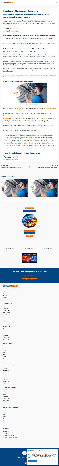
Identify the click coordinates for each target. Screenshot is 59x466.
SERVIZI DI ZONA (29, 235)
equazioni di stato (39, 135)
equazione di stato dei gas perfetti (18, 137)
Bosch (4, 350)
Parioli (4, 392)
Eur (3, 331)
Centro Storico (6, 390)
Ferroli (4, 354)
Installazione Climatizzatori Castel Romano (44, 166)
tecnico (53, 43)
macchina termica (21, 118)
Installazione (6, 310)
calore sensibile (30, 120)
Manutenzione (6, 312)
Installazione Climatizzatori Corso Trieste (13, 198)
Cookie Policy (40, 463)
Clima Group (29, 20)
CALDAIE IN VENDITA (29, 208)
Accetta (32, 461)
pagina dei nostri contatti (20, 108)
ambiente (48, 122)
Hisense (4, 416)
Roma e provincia (7, 337)
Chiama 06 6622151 (29, 275)
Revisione (5, 317)
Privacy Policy (45, 463)
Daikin (4, 352)
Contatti (5, 297)
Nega (42, 461)
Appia (4, 394)
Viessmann (5, 359)
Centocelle (5, 335)
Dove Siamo (5, 295)
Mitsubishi (5, 421)
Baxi (4, 348)
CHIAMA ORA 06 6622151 (29, 230)
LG (3, 418)
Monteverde (6, 333)
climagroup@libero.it (13, 31)
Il (8, 118)
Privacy (20, 460)
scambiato (8, 122)
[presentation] (14, 188)
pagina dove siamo (27, 110)
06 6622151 (14, 28)
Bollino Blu (5, 308)
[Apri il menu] (56, 2)
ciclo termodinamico (39, 125)
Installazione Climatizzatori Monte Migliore (43, 198)
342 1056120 (15, 30)
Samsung (5, 423)
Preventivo (33, 280)
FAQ (4, 293)
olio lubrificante (33, 140)
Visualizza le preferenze (52, 461)
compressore (8, 134)
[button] (56, 450)
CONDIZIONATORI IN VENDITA (29, 210)
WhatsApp (25, 280)
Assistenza (5, 306)
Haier (4, 414)
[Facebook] (26, 463)
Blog (4, 291)
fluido (15, 122)
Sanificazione (6, 381)
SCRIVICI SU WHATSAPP (29, 233)
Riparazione (5, 319)
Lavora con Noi (6, 300)
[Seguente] (56, 189)
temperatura (45, 118)
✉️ (8, 435)
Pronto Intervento (7, 314)
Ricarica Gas (5, 377)
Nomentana (5, 329)
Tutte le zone (6, 339)
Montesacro (5, 396)
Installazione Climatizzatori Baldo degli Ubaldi (14, 166)
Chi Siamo (5, 289)
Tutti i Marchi (6, 361)
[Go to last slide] (3, 189)
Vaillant (4, 356)
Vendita (4, 321)
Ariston (4, 346)
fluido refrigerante (9, 127)
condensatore (9, 143)
